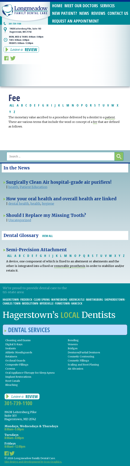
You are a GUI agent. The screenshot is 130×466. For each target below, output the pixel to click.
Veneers (73, 344)
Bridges (72, 348)
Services (107, 5)
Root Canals (12, 380)
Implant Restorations (18, 376)
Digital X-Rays (13, 344)
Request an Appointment (75, 21)
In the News (17, 168)
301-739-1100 (15, 23)
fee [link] (95, 122)
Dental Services (27, 329)
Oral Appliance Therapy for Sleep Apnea (30, 372)
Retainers (11, 356)
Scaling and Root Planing (83, 364)
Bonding (73, 340)
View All (47, 236)
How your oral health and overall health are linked (61, 199)
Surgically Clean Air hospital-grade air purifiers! (58, 182)
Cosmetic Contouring (81, 356)
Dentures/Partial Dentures (84, 352)
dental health (18, 204)
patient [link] (110, 117)
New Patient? (64, 13)
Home (57, 5)
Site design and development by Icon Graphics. (33, 461)
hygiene (48, 204)
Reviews (98, 13)
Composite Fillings (16, 364)
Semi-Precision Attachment (36, 249)
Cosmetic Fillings (78, 360)
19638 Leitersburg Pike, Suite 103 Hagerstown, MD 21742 (25, 30)
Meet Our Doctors (81, 5)
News (84, 13)
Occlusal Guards (15, 360)
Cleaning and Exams (18, 340)
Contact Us (118, 13)
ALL (12, 105)
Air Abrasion (75, 368)
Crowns (10, 368)
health (13, 187)
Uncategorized (19, 220)
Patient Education (33, 187)
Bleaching (11, 384)
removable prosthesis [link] (69, 266)
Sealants (10, 348)
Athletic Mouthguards (18, 352)
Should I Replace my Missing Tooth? (46, 215)
